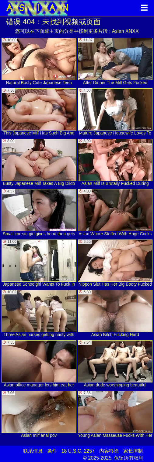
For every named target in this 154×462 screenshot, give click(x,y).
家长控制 (133, 451)
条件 (52, 451)
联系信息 (33, 451)
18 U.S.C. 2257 (78, 451)
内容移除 (109, 451)
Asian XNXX (125, 31)
